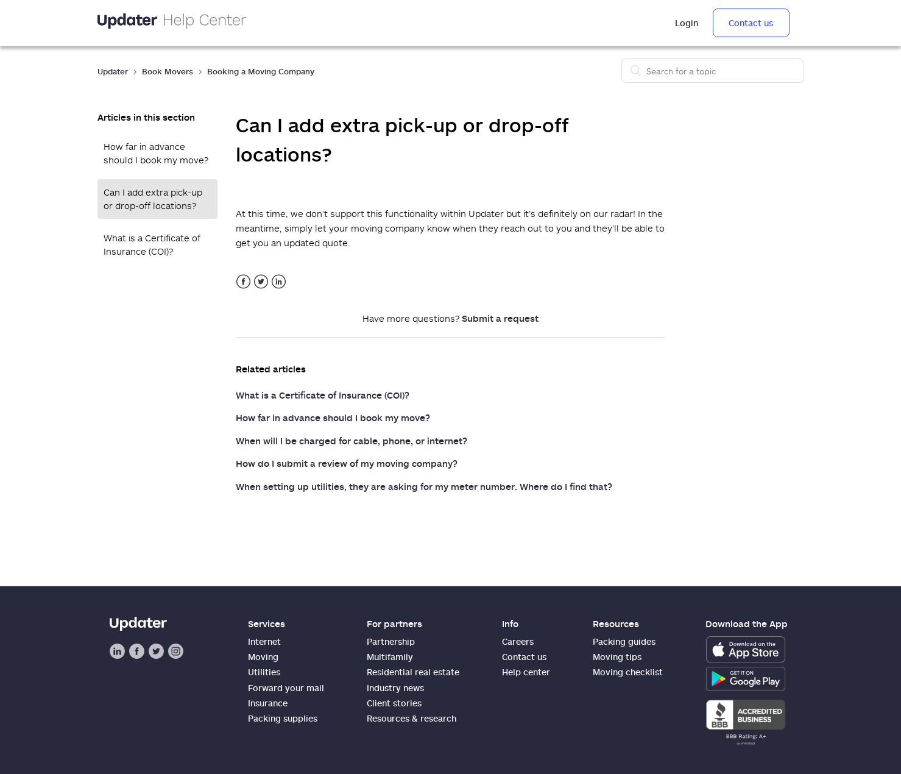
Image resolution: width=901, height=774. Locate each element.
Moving (263, 657)
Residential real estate (413, 672)
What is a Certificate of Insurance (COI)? (152, 244)
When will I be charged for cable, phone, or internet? (351, 440)
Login (686, 23)
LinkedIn (278, 281)
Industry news (395, 688)
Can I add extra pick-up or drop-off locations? (153, 198)
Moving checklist (628, 672)
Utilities (264, 672)
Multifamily (390, 657)
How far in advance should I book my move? (156, 153)
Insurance (268, 703)
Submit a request (500, 318)
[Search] (712, 71)
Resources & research (411, 718)
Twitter (261, 281)
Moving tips (617, 657)
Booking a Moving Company (260, 71)
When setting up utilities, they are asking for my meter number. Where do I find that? (424, 486)
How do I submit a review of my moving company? (347, 463)
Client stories (394, 703)
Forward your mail (286, 688)
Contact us (751, 23)
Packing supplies (282, 718)
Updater (112, 71)
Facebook (243, 281)
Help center (526, 672)
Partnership (391, 641)
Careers (518, 641)
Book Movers (167, 71)
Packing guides (624, 641)
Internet (264, 641)
